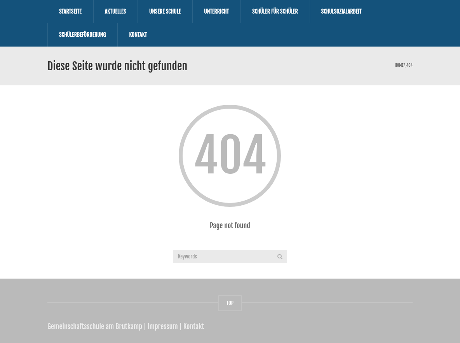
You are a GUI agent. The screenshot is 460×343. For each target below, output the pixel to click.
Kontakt (138, 34)
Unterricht (216, 11)
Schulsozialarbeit (341, 11)
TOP (230, 303)
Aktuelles (115, 11)
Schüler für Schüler (275, 11)
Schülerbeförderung (82, 34)
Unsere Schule (165, 11)
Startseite (70, 11)
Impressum (163, 326)
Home (399, 65)
